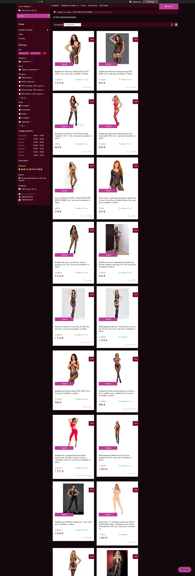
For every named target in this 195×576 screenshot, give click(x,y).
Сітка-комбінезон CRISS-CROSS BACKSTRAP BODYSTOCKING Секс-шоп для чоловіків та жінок (115, 138)
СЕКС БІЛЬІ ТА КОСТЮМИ (82, 12)
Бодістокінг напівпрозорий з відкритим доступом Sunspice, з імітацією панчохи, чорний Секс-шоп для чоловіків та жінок (115, 397)
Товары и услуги (68, 5)
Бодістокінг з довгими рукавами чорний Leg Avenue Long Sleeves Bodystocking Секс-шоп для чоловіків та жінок (157, 138)
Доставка (104, 5)
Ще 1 (23, 126)
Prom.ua (109, 569)
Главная (55, 5)
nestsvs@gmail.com (28, 194)
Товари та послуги (64, 12)
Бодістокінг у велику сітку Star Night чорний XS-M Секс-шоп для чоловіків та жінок (157, 528)
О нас (83, 5)
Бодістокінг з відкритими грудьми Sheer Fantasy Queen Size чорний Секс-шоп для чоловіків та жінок (115, 464)
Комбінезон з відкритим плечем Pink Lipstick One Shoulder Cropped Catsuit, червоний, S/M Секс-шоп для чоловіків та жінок (72, 332)
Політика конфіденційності (116, 574)
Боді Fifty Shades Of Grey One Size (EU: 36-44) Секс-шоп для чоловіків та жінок (157, 201)
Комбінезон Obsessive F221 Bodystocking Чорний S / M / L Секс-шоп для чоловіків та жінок (157, 73)
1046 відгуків (136, 2)
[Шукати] (48, 16)
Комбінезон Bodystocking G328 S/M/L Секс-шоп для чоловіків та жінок (113, 265)
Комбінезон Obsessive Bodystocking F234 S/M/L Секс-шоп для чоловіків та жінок (72, 72)
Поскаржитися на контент (97, 574)
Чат (184, 569)
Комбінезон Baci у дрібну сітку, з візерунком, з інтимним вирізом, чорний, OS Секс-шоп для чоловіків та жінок (71, 464)
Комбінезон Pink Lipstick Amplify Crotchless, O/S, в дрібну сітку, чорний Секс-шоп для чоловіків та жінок (156, 266)
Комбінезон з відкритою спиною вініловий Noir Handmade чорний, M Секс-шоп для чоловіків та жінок (72, 528)
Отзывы (22, 38)
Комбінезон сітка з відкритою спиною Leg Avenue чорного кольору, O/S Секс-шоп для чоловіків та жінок (115, 202)
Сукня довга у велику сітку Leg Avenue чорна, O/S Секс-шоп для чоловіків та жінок (156, 464)
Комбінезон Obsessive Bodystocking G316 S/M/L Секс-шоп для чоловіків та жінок (114, 72)
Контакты (92, 5)
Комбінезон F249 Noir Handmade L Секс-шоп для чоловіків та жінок (157, 330)
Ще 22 (23, 98)
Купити (64, 64)
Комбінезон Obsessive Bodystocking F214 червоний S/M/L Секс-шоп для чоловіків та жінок (72, 138)
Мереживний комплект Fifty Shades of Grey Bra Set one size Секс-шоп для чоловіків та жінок (71, 266)
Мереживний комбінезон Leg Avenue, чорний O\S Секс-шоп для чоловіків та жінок (114, 331)
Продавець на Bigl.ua (97, 571)
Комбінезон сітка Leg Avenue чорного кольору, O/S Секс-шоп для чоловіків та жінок (72, 202)
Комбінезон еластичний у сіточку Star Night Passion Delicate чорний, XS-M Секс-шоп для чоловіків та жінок (115, 528)
